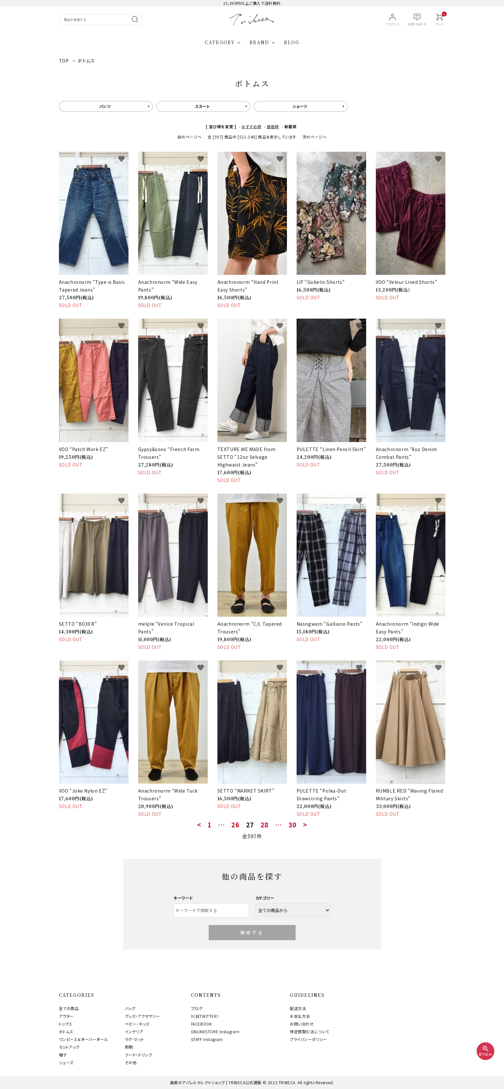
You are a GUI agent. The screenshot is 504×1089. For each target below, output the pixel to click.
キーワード (183, 898)
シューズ (66, 1062)
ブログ (197, 1008)
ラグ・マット (134, 1039)
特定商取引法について (309, 1031)
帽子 (63, 1054)
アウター (66, 1016)
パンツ (105, 106)
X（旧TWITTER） (205, 1016)
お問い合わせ (302, 1023)
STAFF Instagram (207, 1039)
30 (293, 825)
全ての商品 (69, 1008)
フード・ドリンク (138, 1054)
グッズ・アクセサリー (142, 1016)
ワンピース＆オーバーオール (83, 1039)
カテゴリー (264, 898)
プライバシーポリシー (308, 1039)
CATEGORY (220, 42)
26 (235, 825)
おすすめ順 (251, 126)
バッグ (130, 1008)
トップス (65, 1023)
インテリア (134, 1031)
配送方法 (298, 1008)
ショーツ (299, 106)
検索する (252, 932)
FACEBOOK (201, 1023)
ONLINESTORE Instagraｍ (215, 1031)
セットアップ (69, 1047)
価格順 (273, 126)
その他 (131, 1062)
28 (265, 825)
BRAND (260, 42)
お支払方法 (300, 1016)
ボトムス (66, 1031)
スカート (202, 106)
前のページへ (189, 137)
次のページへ (314, 137)
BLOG (291, 42)
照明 (129, 1047)
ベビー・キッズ (137, 1023)
